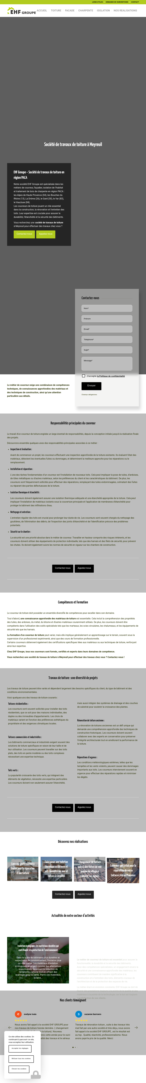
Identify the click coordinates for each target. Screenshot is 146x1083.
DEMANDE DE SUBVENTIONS (117, 2)
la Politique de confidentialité (111, 376)
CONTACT (135, 2)
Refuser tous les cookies (21, 1058)
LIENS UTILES (97, 2)
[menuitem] (97, 2)
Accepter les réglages (20, 1048)
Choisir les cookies (19, 1069)
